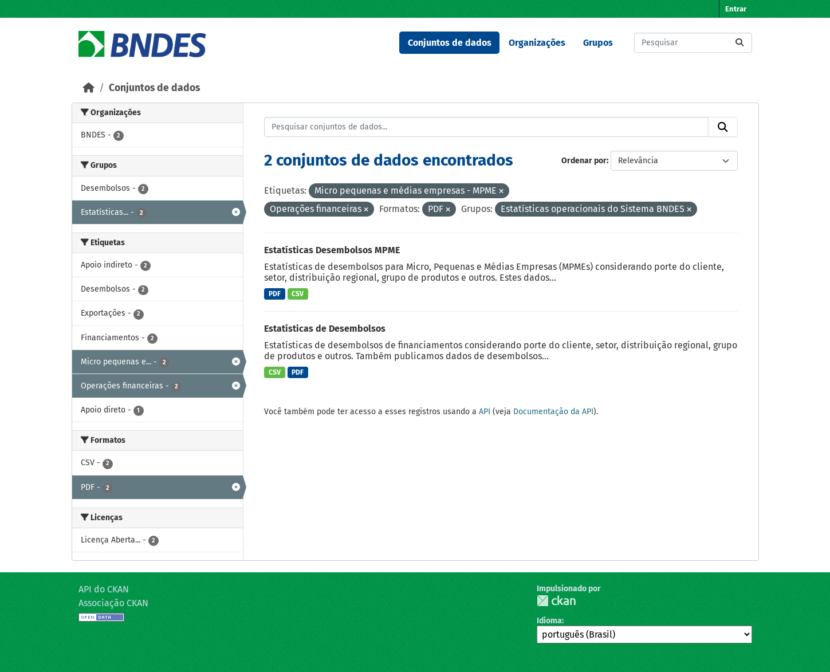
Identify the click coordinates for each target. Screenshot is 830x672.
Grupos (598, 42)
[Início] (89, 88)
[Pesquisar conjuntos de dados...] (693, 43)
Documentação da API (553, 411)
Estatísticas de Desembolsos (325, 328)
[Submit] (739, 43)
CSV (298, 294)
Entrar (735, 9)
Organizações (537, 42)
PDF (275, 294)
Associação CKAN (113, 603)
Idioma (549, 621)
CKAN (556, 601)
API (484, 411)
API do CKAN (103, 589)
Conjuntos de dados (449, 42)
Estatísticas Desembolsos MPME (332, 250)
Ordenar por (584, 161)
